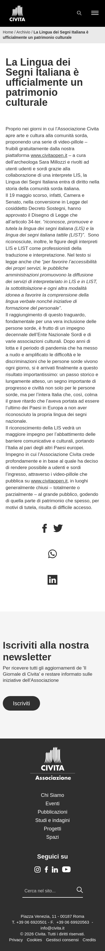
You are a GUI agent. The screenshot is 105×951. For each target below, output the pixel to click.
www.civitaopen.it (49, 155)
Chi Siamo (52, 795)
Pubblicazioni (52, 812)
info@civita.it (52, 928)
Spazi (52, 837)
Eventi (52, 803)
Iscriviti (21, 703)
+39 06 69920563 (72, 922)
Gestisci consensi (62, 939)
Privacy (16, 939)
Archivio (23, 32)
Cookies (34, 939)
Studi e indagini (52, 820)
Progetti (52, 828)
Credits (89, 939)
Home (8, 32)
